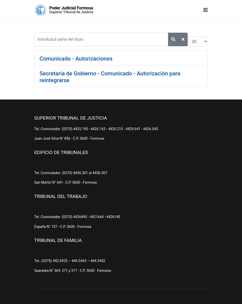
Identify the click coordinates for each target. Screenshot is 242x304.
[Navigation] (205, 10)
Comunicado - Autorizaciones (75, 59)
